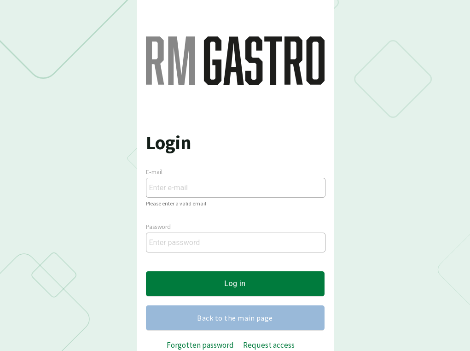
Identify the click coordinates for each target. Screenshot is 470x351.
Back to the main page (235, 317)
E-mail (154, 172)
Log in (234, 283)
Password (158, 227)
